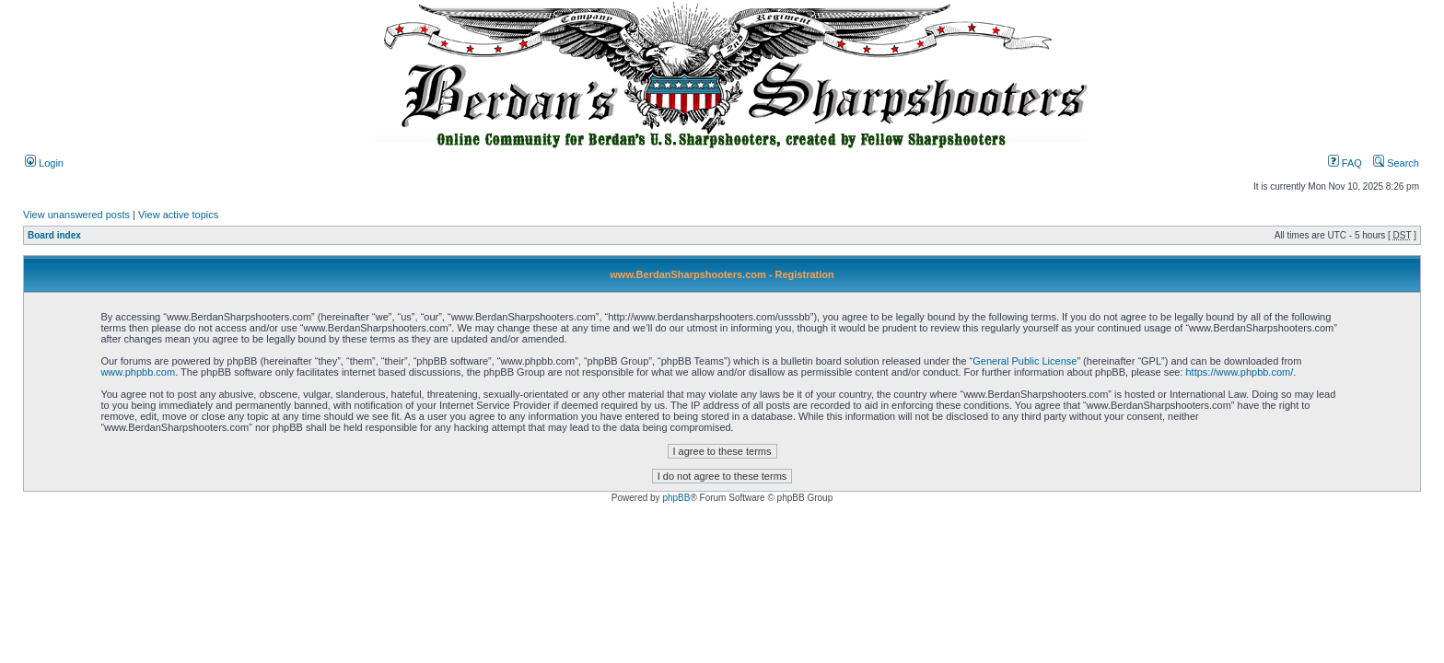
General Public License (1024, 360)
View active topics (178, 214)
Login (44, 163)
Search (1396, 163)
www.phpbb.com (137, 372)
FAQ (1345, 163)
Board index (54, 235)
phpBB (676, 498)
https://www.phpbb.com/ (1239, 372)
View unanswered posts (76, 214)
